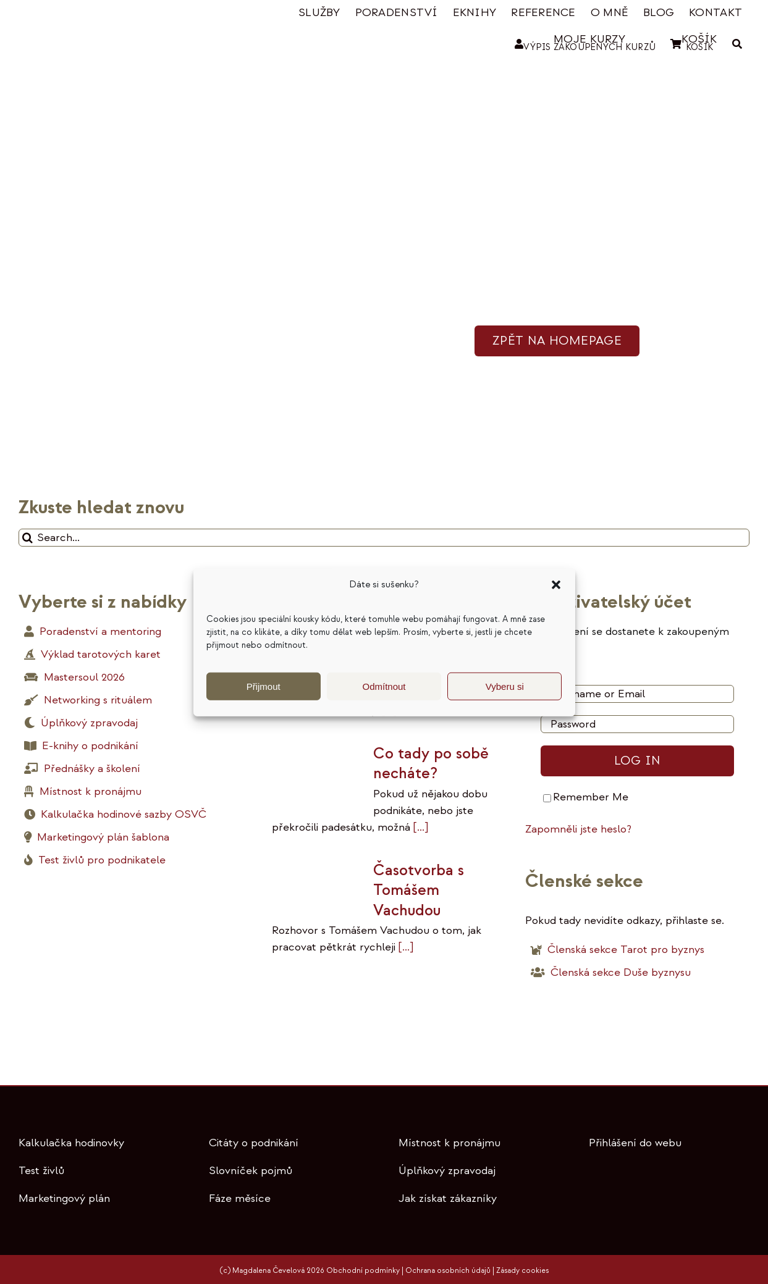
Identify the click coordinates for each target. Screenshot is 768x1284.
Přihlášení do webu (635, 1143)
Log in (637, 760)
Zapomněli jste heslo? (578, 829)
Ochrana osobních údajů (448, 1270)
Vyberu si (505, 686)
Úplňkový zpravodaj (447, 1171)
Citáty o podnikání (253, 1143)
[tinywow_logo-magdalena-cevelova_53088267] (80, 16)
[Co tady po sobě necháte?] (316, 773)
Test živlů (41, 1171)
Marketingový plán (64, 1198)
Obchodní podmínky (363, 1270)
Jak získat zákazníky (448, 1198)
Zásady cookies (522, 1270)
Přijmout (264, 686)
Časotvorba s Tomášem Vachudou (418, 890)
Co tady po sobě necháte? (431, 764)
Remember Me (585, 797)
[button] (556, 585)
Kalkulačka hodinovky (71, 1143)
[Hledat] (27, 538)
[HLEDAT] (737, 44)
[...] (419, 827)
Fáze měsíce (240, 1198)
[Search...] (384, 538)
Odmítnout (383, 686)
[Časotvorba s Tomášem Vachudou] (316, 885)
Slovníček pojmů (250, 1171)
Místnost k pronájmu (449, 1143)
